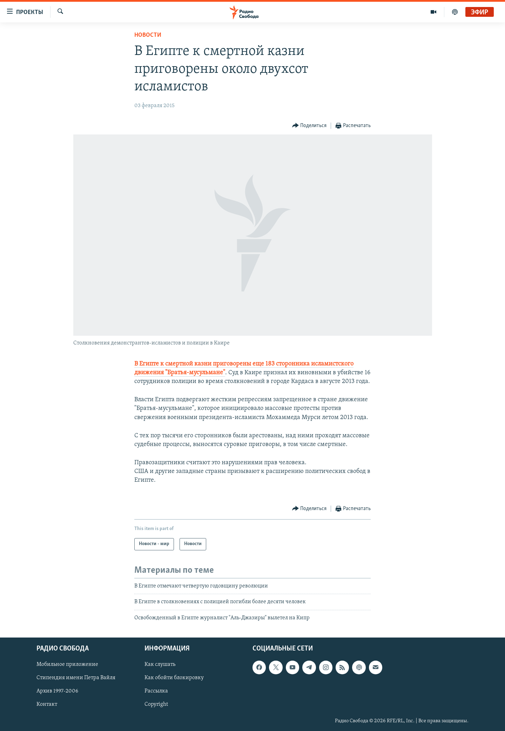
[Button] (309, 126)
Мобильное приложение (67, 664)
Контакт (46, 704)
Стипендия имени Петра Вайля (75, 678)
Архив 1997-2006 (57, 691)
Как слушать (159, 664)
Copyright (156, 704)
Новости (147, 35)
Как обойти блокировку (174, 678)
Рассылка (156, 691)
